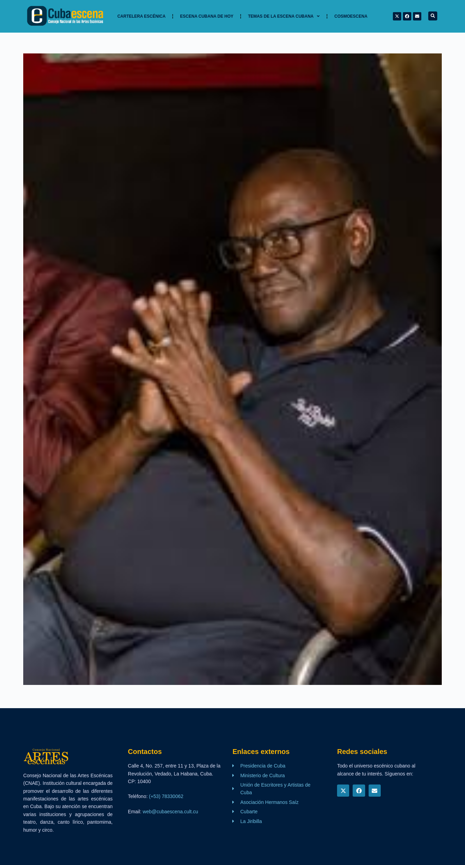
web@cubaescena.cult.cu (170, 811)
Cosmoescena (350, 16)
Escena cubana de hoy (206, 16)
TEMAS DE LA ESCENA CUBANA (284, 16)
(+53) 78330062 (166, 796)
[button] (432, 15)
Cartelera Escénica (141, 16)
